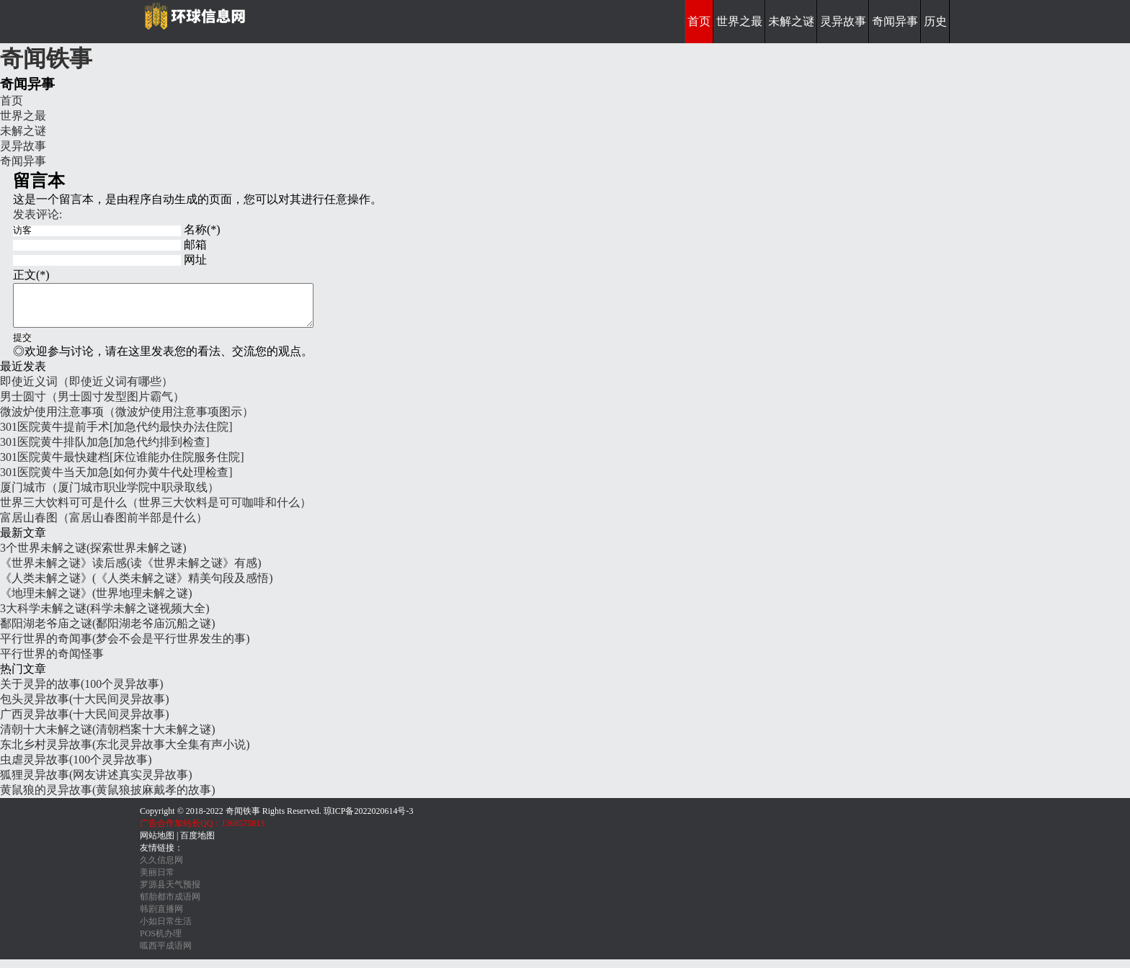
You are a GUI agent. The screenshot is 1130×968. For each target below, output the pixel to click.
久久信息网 (161, 869)
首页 (699, 21)
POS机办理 (161, 942)
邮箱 (195, 244)
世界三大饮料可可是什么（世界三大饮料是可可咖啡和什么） (155, 511)
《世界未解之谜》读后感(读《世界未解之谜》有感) (131, 571)
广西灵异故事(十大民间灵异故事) (84, 723)
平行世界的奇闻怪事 (52, 662)
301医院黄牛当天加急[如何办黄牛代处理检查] (116, 481)
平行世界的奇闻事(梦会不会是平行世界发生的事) (125, 647)
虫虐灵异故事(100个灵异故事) (76, 768)
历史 (935, 21)
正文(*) (31, 275)
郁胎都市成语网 (170, 905)
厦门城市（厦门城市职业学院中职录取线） (109, 496)
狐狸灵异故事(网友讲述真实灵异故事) (96, 783)
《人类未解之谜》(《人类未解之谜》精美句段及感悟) (136, 587)
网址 (195, 260)
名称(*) (202, 229)
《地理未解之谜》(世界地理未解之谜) (96, 602)
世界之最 (739, 21)
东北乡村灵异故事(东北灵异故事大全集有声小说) (125, 753)
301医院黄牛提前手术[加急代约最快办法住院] (116, 435)
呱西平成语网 (166, 954)
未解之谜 (791, 21)
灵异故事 (843, 21)
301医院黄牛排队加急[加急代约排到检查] (105, 450)
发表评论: (37, 214)
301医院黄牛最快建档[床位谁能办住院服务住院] (122, 466)
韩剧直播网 (161, 918)
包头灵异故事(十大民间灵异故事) (84, 708)
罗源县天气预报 (170, 893)
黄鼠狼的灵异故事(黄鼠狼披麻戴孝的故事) (107, 798)
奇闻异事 (895, 21)
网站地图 (157, 844)
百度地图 (197, 844)
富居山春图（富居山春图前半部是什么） (104, 526)
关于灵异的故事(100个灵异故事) (82, 692)
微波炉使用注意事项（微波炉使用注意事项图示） (127, 420)
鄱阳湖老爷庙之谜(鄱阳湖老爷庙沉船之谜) (107, 632)
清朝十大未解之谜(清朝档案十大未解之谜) (107, 738)
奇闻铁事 (46, 58)
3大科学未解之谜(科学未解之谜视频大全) (105, 617)
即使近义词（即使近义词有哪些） (86, 390)
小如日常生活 (166, 930)
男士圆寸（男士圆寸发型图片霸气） (92, 405)
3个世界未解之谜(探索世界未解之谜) (93, 556)
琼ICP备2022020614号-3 (369, 820)
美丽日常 (157, 881)
